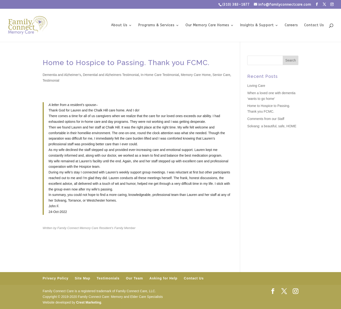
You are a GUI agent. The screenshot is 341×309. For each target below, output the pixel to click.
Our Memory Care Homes (207, 25)
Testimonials (108, 278)
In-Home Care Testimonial (160, 75)
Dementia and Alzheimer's (62, 75)
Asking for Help (163, 278)
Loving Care (256, 86)
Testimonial (51, 80)
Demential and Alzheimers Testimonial (111, 75)
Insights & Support (257, 25)
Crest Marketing (88, 302)
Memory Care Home (196, 75)
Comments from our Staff (265, 119)
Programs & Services (156, 25)
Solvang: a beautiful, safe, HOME (271, 126)
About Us (119, 25)
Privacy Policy (55, 278)
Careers (291, 25)
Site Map (82, 278)
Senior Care (221, 75)
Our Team (134, 278)
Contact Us (314, 25)
